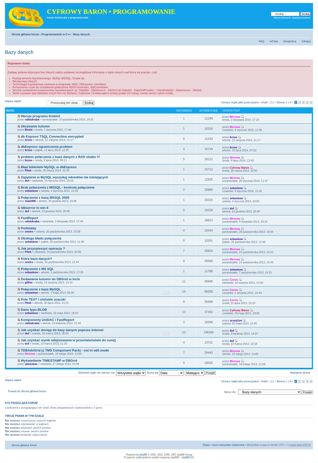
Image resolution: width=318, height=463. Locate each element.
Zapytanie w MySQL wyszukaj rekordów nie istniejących (64, 177)
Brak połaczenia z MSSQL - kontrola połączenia (57, 187)
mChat (274, 41)
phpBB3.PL (188, 457)
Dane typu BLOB (34, 309)
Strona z (284, 102)
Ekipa (206, 444)
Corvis (234, 279)
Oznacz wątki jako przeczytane (240, 102)
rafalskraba (32, 119)
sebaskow (31, 190)
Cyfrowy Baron (239, 167)
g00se (29, 282)
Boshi (29, 129)
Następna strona (300, 372)
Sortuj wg (165, 372)
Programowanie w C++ (56, 34)
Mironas (235, 116)
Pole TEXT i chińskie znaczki (43, 299)
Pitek (28, 170)
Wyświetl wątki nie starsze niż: (112, 372)
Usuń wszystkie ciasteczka (228, 444)
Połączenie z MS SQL (37, 269)
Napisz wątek (24, 103)
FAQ (261, 41)
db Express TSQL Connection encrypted (52, 136)
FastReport (29, 218)
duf (27, 180)
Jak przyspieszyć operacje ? (43, 248)
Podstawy (28, 228)
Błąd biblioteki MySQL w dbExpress (49, 167)
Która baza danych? (36, 259)
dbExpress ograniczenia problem (46, 147)
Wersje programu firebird (40, 116)
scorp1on (236, 320)
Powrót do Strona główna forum (27, 391)
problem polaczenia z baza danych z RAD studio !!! (60, 157)
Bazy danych (81, 34)
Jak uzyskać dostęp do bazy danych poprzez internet (62, 330)
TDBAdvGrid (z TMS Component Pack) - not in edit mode (65, 350)
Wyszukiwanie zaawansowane (292, 17)
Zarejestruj (289, 41)
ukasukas (31, 363)
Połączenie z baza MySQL (41, 289)
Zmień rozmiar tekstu (307, 33)
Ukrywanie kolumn (35, 126)
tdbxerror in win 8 (34, 208)
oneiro (29, 231)
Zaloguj (306, 41)
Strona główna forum (25, 34)
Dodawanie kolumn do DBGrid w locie (50, 279)
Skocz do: (230, 391)
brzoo (28, 139)
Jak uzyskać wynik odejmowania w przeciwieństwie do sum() (68, 340)
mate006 (30, 200)
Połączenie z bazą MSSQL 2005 (45, 197)
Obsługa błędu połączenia (41, 238)
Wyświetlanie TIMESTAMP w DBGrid (49, 360)
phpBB (143, 454)
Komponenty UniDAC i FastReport (47, 320)
